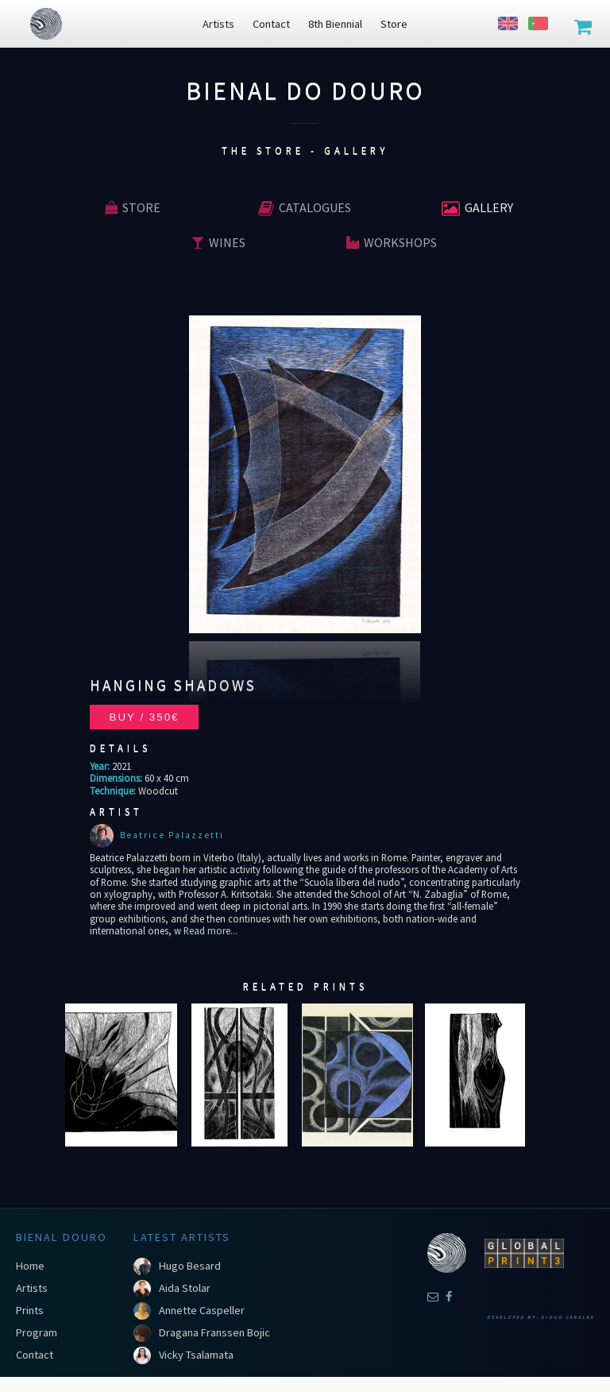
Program (36, 1332)
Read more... (209, 930)
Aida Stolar (184, 1288)
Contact (34, 1355)
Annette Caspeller (202, 1310)
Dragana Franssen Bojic (214, 1332)
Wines (218, 242)
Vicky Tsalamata (196, 1355)
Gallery (477, 207)
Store (132, 207)
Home (30, 1266)
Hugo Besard (190, 1266)
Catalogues (304, 207)
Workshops (391, 242)
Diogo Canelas (567, 1317)
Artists (32, 1288)
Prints (30, 1310)
